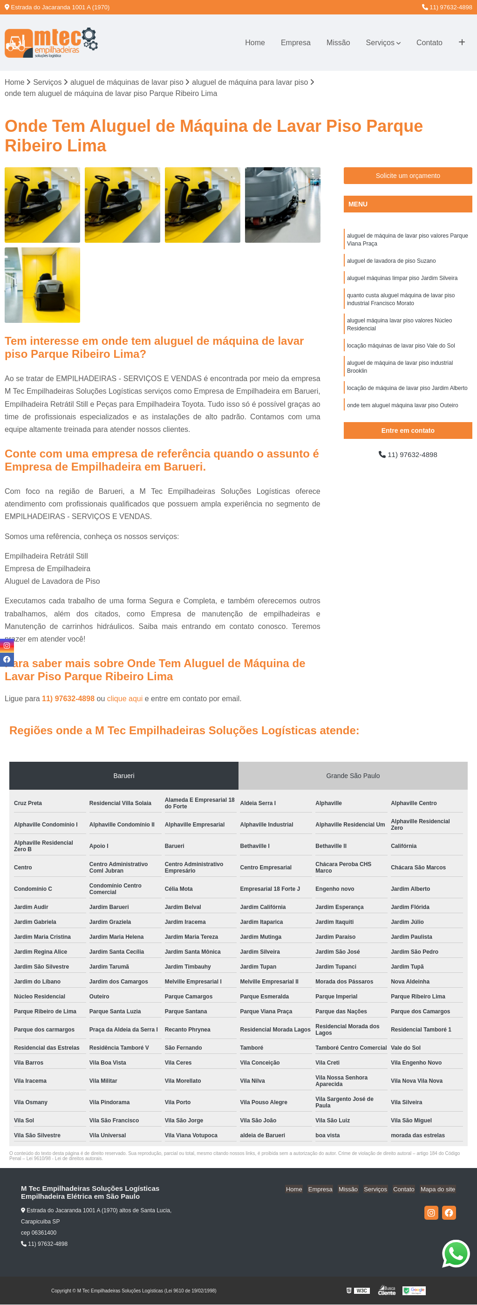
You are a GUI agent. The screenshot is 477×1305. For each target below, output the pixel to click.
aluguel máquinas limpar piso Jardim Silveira (402, 280)
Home (255, 43)
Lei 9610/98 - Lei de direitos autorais (64, 1159)
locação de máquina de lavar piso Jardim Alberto (407, 393)
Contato (429, 43)
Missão (338, 43)
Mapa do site (438, 1189)
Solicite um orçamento (408, 176)
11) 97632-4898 (447, 7)
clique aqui (125, 699)
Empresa (296, 43)
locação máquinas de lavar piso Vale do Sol (401, 350)
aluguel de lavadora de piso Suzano (391, 262)
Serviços (380, 43)
